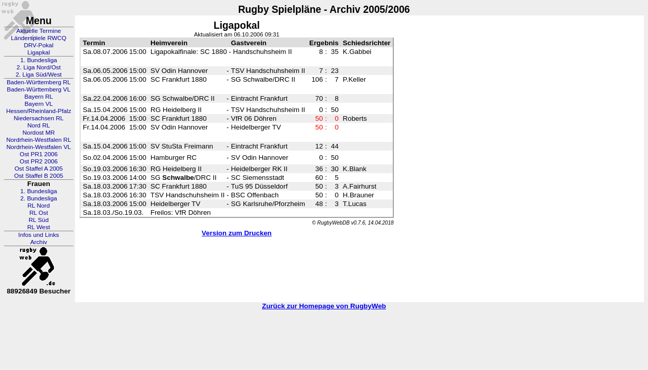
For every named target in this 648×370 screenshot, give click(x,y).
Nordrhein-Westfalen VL (38, 147)
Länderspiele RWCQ (38, 38)
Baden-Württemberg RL (39, 82)
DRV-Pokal (38, 45)
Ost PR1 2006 (39, 154)
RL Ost (38, 212)
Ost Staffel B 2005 (39, 175)
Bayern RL (38, 96)
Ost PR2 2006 (39, 161)
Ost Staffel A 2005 (38, 168)
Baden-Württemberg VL (38, 89)
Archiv (38, 242)
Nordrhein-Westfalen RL (38, 139)
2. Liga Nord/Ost (38, 67)
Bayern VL (39, 103)
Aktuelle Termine (38, 30)
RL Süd (39, 220)
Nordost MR (39, 132)
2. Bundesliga (39, 198)
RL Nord (39, 205)
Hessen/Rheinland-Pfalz (38, 111)
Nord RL (38, 125)
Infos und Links (38, 234)
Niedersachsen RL (39, 118)
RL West (38, 227)
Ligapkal (38, 52)
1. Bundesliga (39, 60)
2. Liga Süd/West (38, 74)
